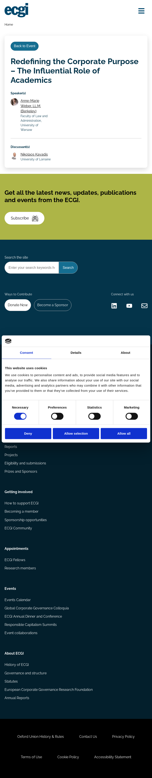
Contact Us (88, 737)
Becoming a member (22, 511)
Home (9, 24)
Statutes (11, 681)
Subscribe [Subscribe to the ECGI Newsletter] (24, 218)
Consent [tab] (26, 353)
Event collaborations (21, 633)
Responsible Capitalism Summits (31, 625)
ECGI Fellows (15, 560)
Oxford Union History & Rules (40, 737)
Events (10, 589)
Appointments (16, 549)
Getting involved (18, 492)
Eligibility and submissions (25, 463)
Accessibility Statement (112, 757)
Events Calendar (18, 600)
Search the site (16, 257)
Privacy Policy (123, 737)
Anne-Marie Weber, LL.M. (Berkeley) (31, 106)
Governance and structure (26, 673)
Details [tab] (76, 353)
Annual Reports (17, 698)
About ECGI (14, 653)
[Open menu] (141, 11)
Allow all (124, 434)
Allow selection (76, 434)
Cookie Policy (68, 757)
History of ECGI (17, 665)
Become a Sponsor (52, 305)
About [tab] (125, 353)
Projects (11, 455)
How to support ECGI (22, 503)
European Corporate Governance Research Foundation (49, 690)
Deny (28, 434)
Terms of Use (31, 757)
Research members (20, 568)
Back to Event (24, 46)
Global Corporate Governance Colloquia (37, 608)
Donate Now (18, 305)
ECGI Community (18, 528)
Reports (11, 447)
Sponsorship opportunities (26, 520)
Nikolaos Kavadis (34, 154)
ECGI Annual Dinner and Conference (33, 616)
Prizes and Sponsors (21, 471)
